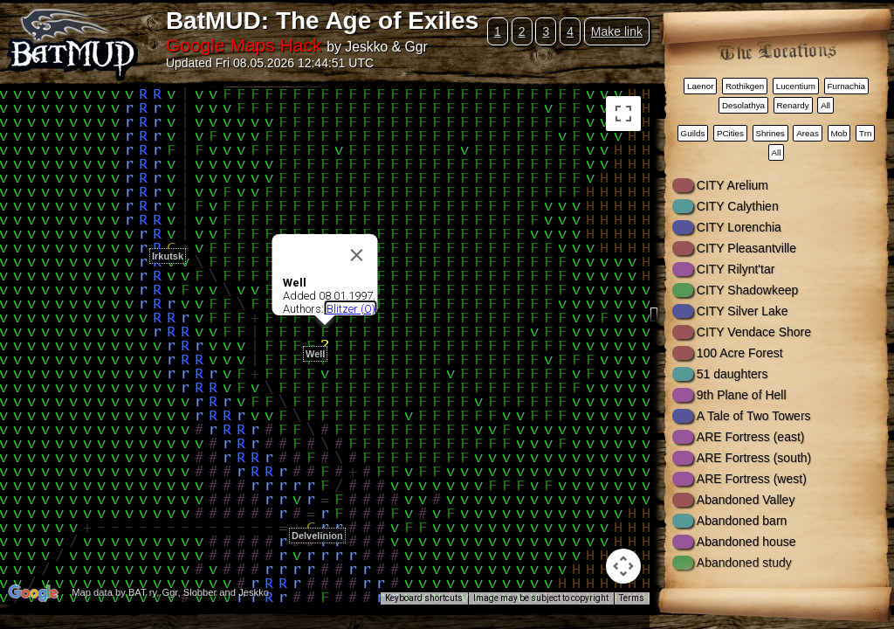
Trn (865, 133)
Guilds (693, 133)
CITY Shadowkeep (747, 290)
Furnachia (846, 86)
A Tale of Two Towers (754, 416)
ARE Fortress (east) (751, 437)
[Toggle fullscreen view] (623, 113)
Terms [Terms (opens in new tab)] (631, 598)
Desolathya (743, 105)
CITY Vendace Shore (754, 332)
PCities (730, 133)
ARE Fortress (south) (754, 458)
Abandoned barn (742, 521)
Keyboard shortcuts (424, 598)
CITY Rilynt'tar (736, 269)
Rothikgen (745, 86)
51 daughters (732, 374)
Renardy (793, 105)
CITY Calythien (738, 206)
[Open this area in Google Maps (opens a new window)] (33, 593)
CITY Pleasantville (746, 248)
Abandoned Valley (746, 500)
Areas (807, 133)
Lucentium (795, 86)
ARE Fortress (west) (752, 479)
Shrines (770, 133)
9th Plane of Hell (742, 395)
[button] (310, 517)
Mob (838, 133)
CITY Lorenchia (739, 227)
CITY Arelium (732, 185)
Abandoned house (746, 542)
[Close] (357, 255)
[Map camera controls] (623, 566)
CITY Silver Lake (742, 311)
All (825, 105)
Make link (617, 31)
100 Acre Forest (740, 353)
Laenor (700, 86)
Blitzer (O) (351, 308)
